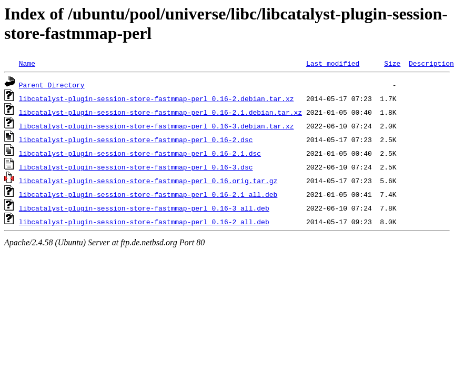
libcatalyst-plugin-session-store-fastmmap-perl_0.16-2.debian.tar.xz (156, 98)
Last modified (332, 63)
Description (431, 63)
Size (392, 63)
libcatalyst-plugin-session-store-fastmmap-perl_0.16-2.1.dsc (140, 153)
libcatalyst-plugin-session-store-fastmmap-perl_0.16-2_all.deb (144, 221)
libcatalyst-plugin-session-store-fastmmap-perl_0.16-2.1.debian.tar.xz (160, 112)
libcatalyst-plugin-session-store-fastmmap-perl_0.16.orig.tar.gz (148, 180)
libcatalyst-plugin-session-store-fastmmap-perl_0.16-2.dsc (136, 139)
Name (27, 63)
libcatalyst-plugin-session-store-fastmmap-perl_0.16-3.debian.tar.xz (156, 126)
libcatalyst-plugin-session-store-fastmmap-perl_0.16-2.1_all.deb (148, 194)
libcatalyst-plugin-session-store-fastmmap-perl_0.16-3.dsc (136, 167)
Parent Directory (52, 84)
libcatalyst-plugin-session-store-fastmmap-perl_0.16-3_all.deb (144, 208)
